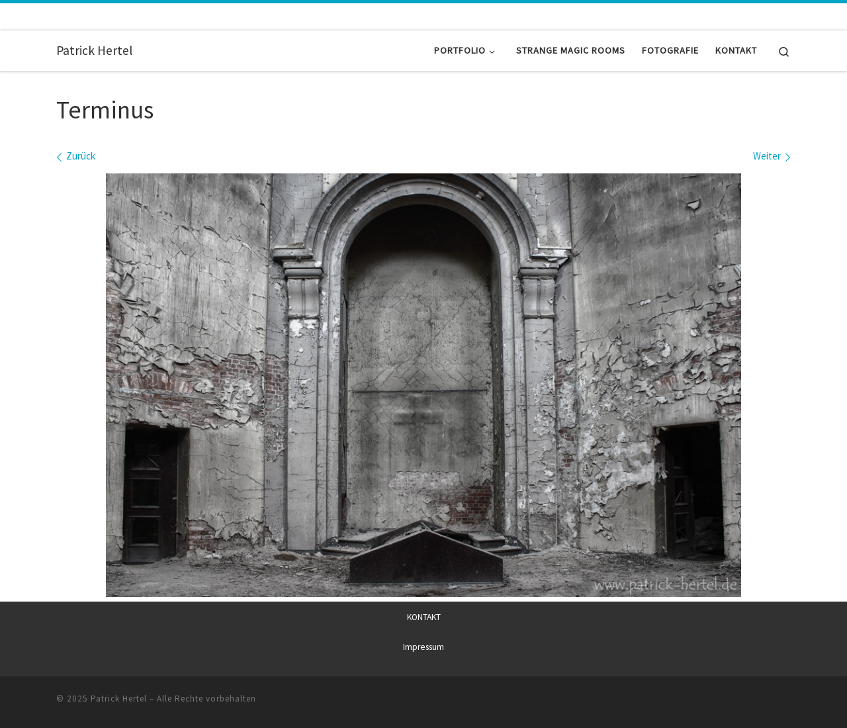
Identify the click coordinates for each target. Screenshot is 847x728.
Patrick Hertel (119, 698)
